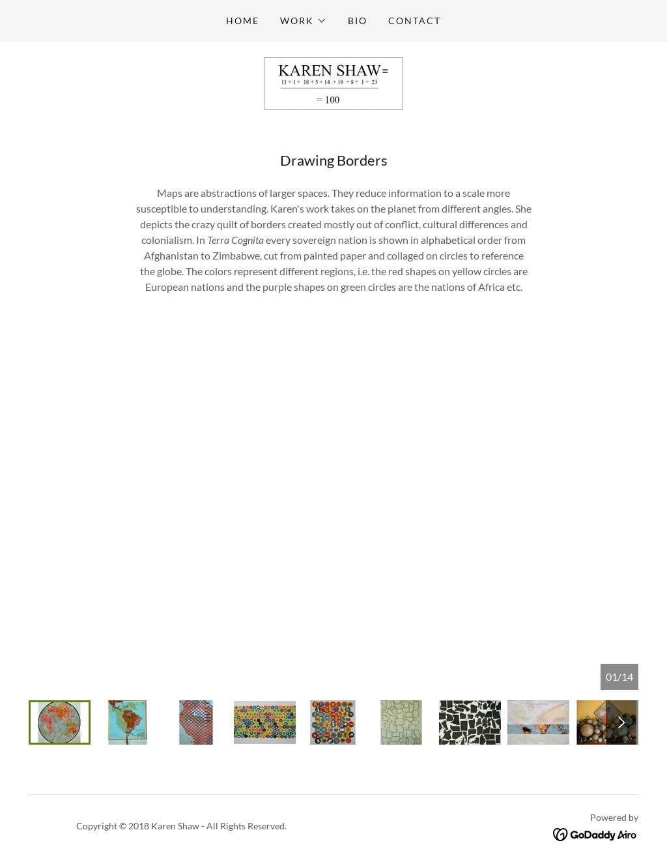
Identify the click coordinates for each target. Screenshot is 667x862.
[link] (333, 82)
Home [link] (242, 20)
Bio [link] (357, 20)
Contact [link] (414, 20)
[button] (303, 21)
